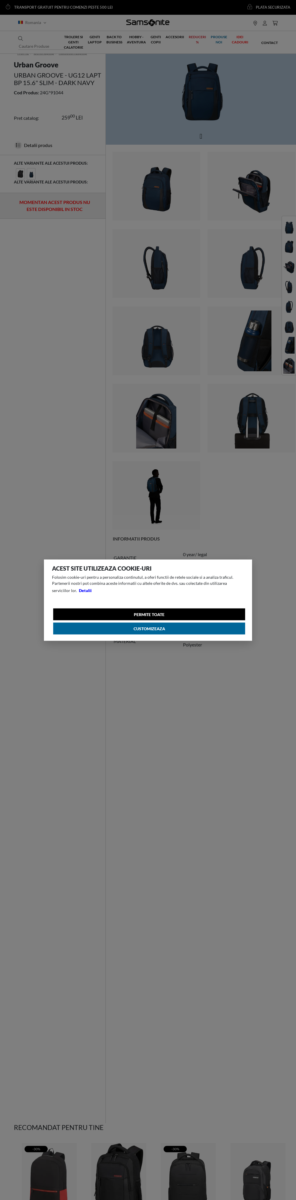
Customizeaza (149, 628)
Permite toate (149, 614)
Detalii (85, 590)
